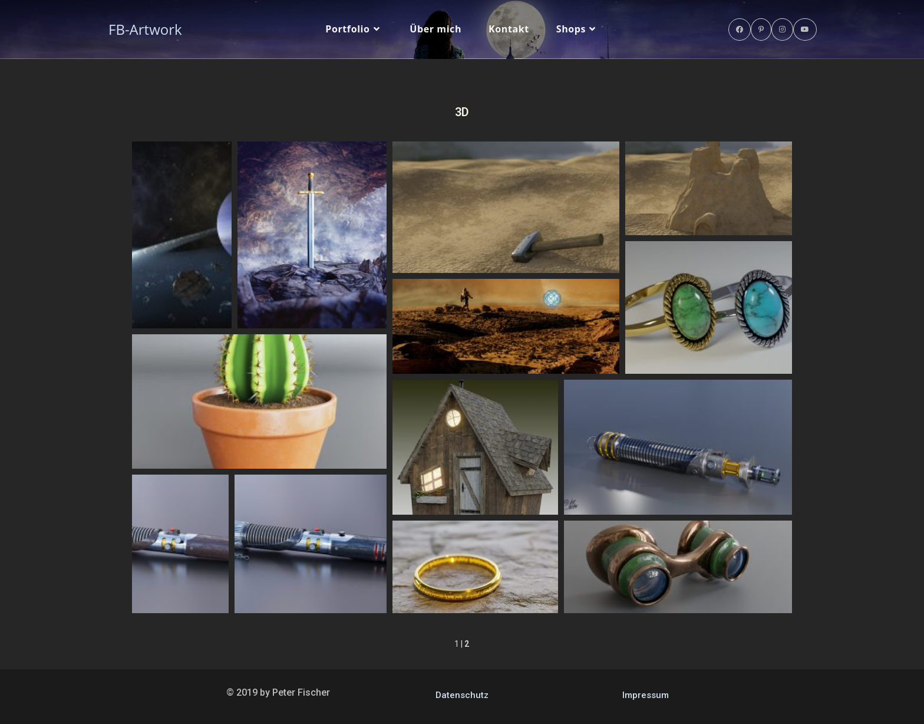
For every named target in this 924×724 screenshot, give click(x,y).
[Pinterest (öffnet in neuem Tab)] (761, 29)
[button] (182, 234)
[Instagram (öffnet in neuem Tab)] (782, 29)
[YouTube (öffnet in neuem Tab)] (805, 29)
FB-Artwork (145, 29)
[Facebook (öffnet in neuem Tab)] (739, 29)
